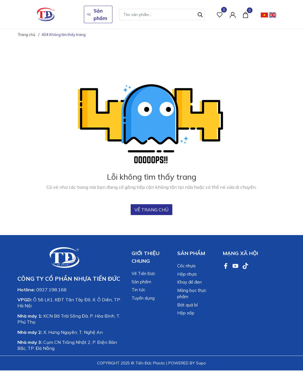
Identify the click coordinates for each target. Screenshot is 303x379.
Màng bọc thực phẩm (191, 294)
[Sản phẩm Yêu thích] (220, 14)
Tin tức (138, 289)
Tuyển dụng (143, 298)
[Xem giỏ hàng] (246, 14)
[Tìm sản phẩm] (162, 14)
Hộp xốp (185, 313)
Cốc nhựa (186, 265)
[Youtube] (236, 265)
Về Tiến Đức (143, 273)
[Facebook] (226, 265)
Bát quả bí (187, 305)
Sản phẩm (97, 14)
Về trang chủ (151, 209)
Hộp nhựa (187, 274)
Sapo (201, 363)
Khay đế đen (189, 282)
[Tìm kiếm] (200, 14)
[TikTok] (245, 265)
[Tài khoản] (233, 14)
